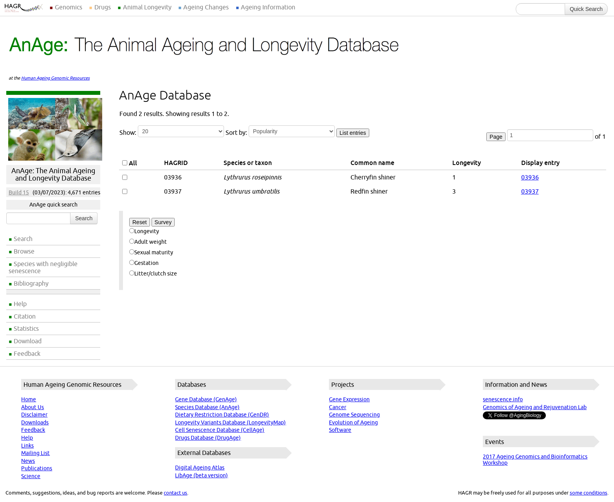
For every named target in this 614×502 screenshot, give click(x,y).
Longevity (144, 231)
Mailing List (35, 453)
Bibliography (31, 283)
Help (20, 303)
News (28, 461)
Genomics (68, 7)
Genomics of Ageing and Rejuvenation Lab (535, 407)
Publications (36, 468)
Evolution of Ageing (353, 422)
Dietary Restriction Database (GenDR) (222, 414)
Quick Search (586, 9)
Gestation (144, 263)
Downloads (35, 422)
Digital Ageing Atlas (199, 467)
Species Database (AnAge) (207, 407)
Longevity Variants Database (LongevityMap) (230, 422)
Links (27, 445)
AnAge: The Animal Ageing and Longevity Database (53, 174)
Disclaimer (34, 414)
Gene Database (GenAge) (206, 399)
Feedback (27, 353)
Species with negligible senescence (43, 267)
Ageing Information (268, 7)
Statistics (26, 328)
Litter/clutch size (153, 273)
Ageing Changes (206, 7)
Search (23, 238)
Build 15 (19, 192)
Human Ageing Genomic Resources (55, 78)
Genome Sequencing (354, 414)
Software (340, 430)
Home (28, 399)
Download (28, 340)
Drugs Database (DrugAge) (208, 438)
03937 (530, 191)
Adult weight (148, 242)
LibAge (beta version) (201, 475)
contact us (175, 492)
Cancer (337, 407)
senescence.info (503, 399)
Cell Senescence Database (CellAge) (219, 430)
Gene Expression (349, 399)
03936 (530, 177)
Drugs (102, 7)
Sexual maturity (151, 252)
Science (30, 476)
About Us (32, 407)
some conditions (588, 492)
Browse (24, 251)
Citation (25, 316)
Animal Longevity (147, 7)
